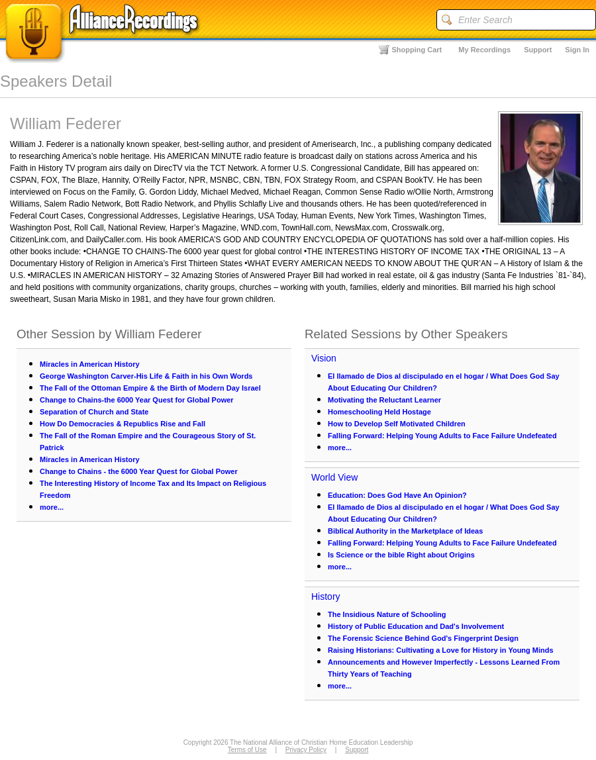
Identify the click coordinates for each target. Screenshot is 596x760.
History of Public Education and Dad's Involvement (416, 626)
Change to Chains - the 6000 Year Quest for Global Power (139, 471)
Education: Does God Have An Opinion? (397, 495)
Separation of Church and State (94, 412)
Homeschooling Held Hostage (379, 412)
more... (52, 507)
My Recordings (484, 50)
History (325, 596)
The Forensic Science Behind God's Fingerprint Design (423, 638)
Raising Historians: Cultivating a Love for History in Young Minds (441, 650)
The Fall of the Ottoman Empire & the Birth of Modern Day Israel (150, 388)
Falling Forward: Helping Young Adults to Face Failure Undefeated (442, 436)
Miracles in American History (90, 364)
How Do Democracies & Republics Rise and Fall (122, 424)
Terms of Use (247, 749)
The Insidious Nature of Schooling (387, 614)
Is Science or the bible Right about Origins (401, 555)
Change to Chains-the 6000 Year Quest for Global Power (137, 400)
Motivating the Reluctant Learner (384, 400)
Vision (323, 358)
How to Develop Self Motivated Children (397, 424)
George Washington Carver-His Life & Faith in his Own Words (146, 376)
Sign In (577, 50)
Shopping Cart (417, 50)
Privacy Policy (305, 749)
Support (538, 50)
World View (334, 477)
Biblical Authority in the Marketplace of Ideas (405, 531)
